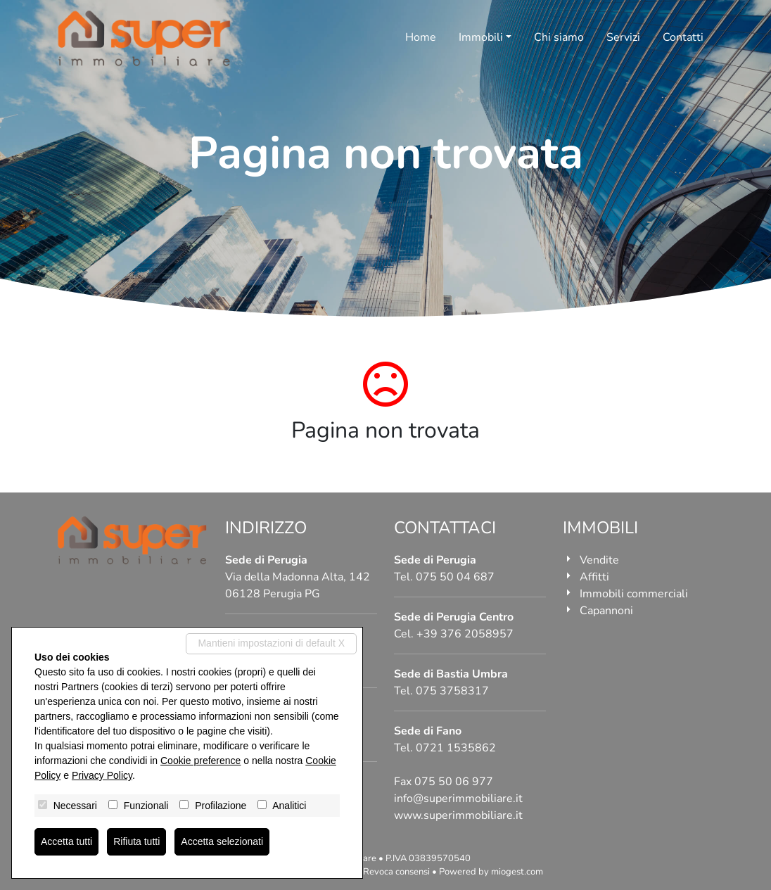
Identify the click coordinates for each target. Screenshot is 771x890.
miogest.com (517, 871)
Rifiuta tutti (136, 841)
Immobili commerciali (634, 594)
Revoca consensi (396, 871)
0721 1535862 (456, 748)
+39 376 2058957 (465, 634)
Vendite (599, 560)
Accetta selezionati (222, 841)
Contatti (683, 37)
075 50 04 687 (455, 577)
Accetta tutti (66, 841)
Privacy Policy (102, 775)
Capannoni (606, 610)
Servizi (623, 37)
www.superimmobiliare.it (458, 815)
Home (420, 37)
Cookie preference (200, 760)
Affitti (594, 577)
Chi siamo (559, 37)
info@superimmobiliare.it (458, 798)
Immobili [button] (481, 37)
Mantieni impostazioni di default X (271, 643)
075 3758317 (452, 691)
